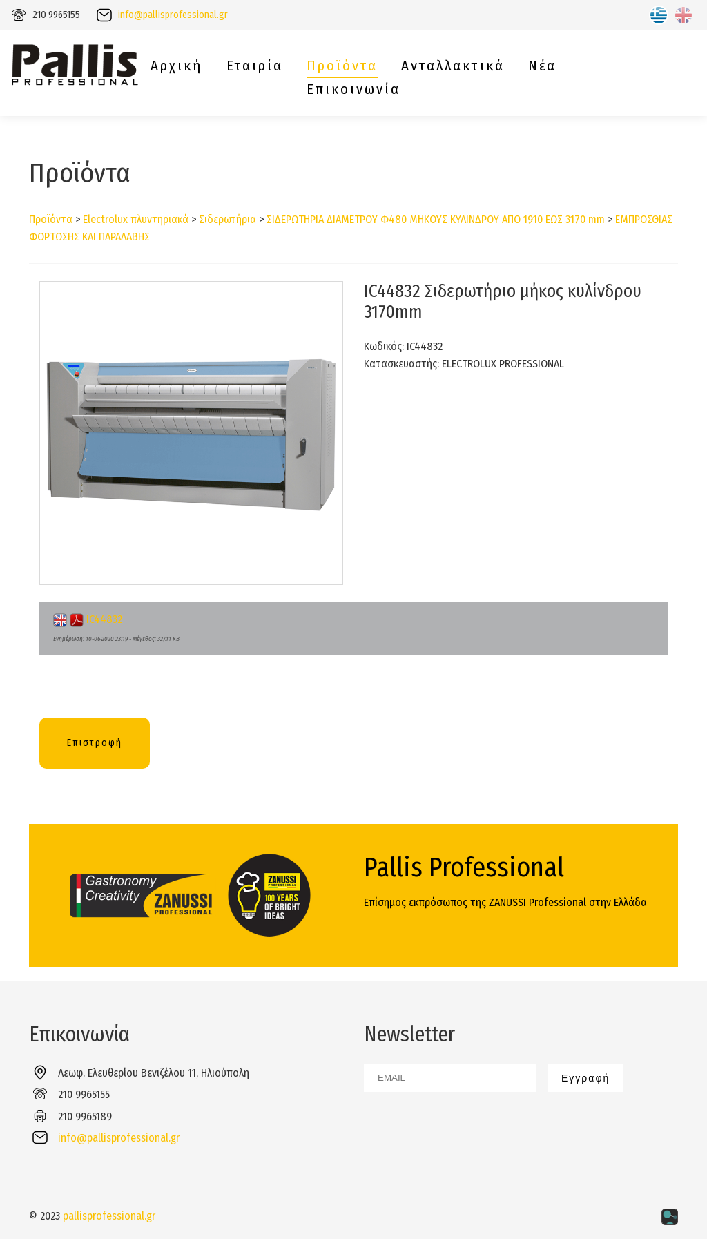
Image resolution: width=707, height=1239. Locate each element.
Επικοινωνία (353, 89)
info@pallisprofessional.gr (173, 15)
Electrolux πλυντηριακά (135, 219)
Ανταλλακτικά (453, 66)
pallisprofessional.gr (109, 1215)
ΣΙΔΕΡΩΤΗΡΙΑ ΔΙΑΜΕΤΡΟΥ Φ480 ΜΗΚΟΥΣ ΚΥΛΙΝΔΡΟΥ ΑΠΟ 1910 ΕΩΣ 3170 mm (436, 219)
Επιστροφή (94, 743)
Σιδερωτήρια (227, 219)
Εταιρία (254, 66)
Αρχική (177, 66)
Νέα (542, 66)
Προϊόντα (342, 66)
